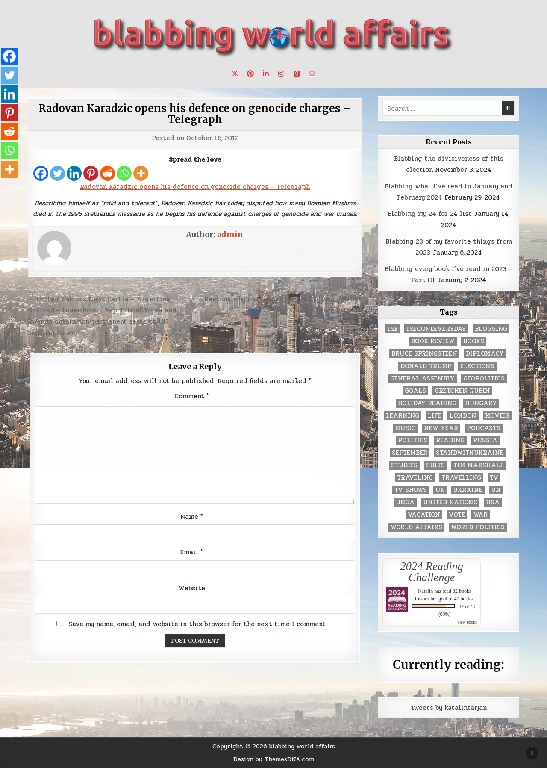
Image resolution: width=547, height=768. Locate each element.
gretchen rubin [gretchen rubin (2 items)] (462, 390)
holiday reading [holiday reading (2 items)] (427, 403)
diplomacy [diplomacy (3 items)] (485, 353)
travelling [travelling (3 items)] (461, 477)
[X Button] (235, 73)
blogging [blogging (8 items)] (491, 328)
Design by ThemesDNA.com (273, 759)
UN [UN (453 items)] (496, 490)
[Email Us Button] (312, 73)
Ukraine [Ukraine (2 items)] (467, 490)
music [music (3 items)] (405, 428)
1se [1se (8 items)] (393, 328)
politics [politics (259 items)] (412, 440)
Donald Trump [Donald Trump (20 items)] (426, 366)
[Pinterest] (90, 173)
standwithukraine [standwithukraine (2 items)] (469, 452)
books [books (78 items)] (473, 341)
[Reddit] (107, 173)
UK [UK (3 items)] (439, 490)
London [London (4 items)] (463, 415)
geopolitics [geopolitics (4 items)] (484, 378)
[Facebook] (40, 173)
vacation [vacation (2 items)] (424, 514)
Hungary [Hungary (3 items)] (481, 403)
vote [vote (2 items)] (457, 514)
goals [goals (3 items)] (415, 390)
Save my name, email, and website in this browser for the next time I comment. (197, 624)
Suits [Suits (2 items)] (435, 465)
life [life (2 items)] (434, 415)
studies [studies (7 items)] (404, 465)
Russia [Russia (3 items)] (485, 440)
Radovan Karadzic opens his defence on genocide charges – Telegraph (194, 114)
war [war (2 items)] (480, 514)
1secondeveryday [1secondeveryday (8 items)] (436, 328)
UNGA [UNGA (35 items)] (405, 502)
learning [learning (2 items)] (402, 415)
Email (191, 552)
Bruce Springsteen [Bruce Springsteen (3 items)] (424, 353)
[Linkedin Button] (266, 73)
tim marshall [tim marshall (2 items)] (478, 465)
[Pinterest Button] (250, 73)
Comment (191, 396)
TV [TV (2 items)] (494, 477)
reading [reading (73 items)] (450, 440)
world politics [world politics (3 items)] (478, 527)
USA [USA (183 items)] (493, 502)
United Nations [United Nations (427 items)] (450, 502)
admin (230, 234)
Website (192, 588)
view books (467, 622)
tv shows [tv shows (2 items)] (410, 490)
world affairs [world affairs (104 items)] (416, 527)
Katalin (425, 591)
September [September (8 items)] (409, 452)
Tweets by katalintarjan (449, 708)
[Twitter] (57, 173)
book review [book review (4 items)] (433, 341)
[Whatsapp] (124, 173)
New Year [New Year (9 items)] (441, 428)
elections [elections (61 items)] (477, 366)
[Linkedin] (74, 173)
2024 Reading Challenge (431, 572)
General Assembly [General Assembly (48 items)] (422, 378)
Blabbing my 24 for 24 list (430, 214)
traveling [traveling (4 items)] (415, 477)
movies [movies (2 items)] (497, 415)
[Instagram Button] (281, 73)
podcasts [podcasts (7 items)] (483, 428)
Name (191, 517)
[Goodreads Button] (297, 73)
